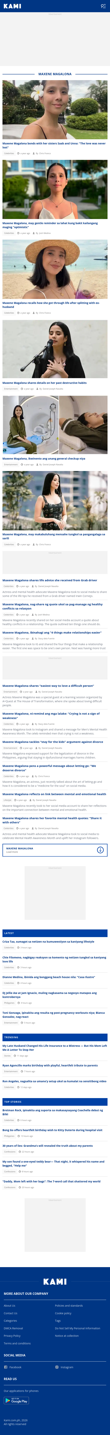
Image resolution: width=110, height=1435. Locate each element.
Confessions (9, 1151)
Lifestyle (7, 800)
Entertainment (11, 388)
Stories (7, 1055)
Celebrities (9, 153)
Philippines (9, 1003)
